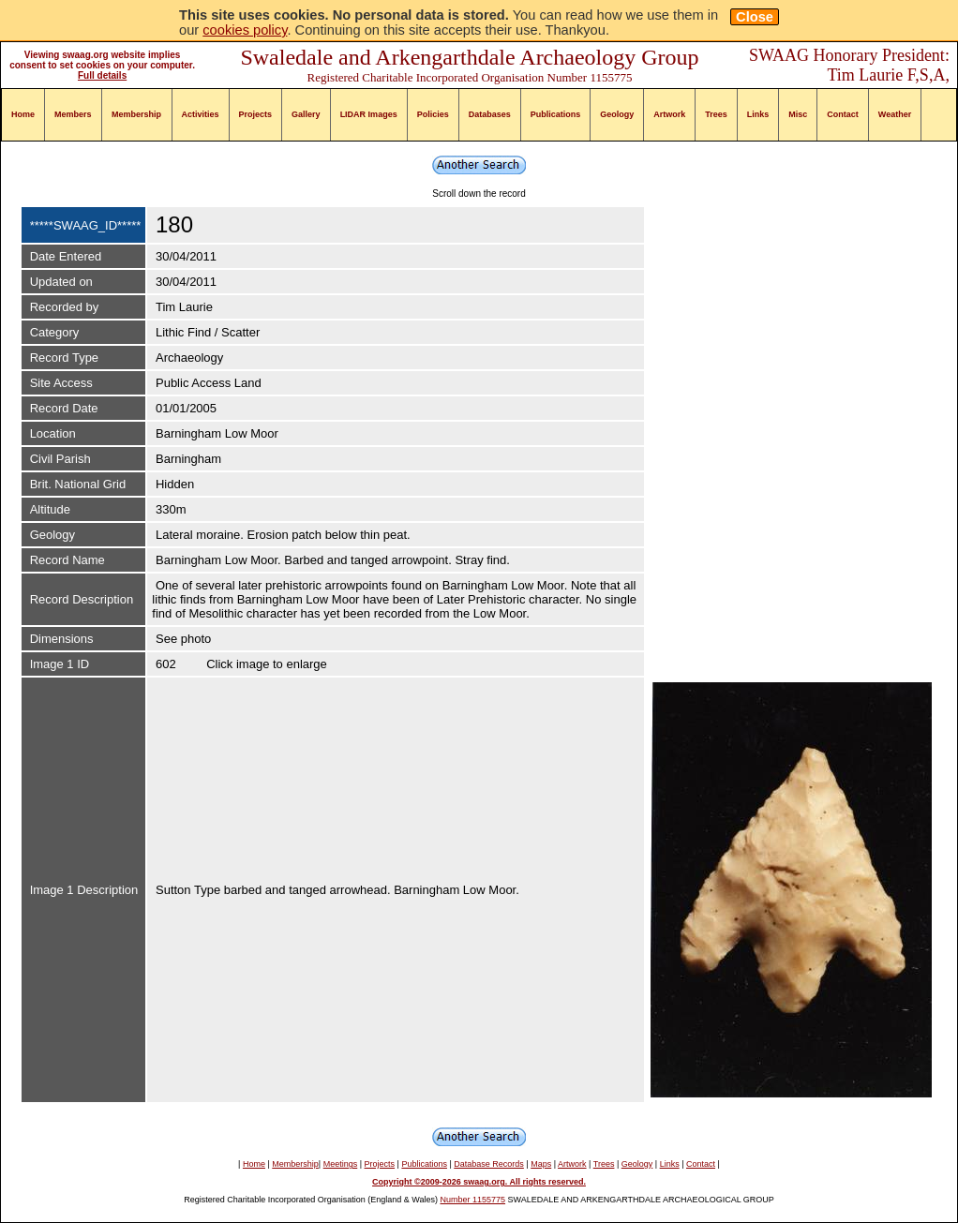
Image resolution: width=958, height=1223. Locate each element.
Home (23, 114)
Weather (894, 114)
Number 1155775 (473, 1199)
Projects (256, 114)
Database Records (489, 1164)
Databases (490, 114)
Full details (102, 75)
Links (758, 114)
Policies (433, 114)
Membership (136, 114)
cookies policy (244, 29)
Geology (617, 114)
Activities (200, 114)
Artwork (669, 114)
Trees (716, 114)
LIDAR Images (368, 114)
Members (73, 114)
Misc (797, 114)
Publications (556, 114)
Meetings (340, 1164)
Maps (541, 1164)
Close (754, 16)
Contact (843, 114)
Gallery (306, 114)
